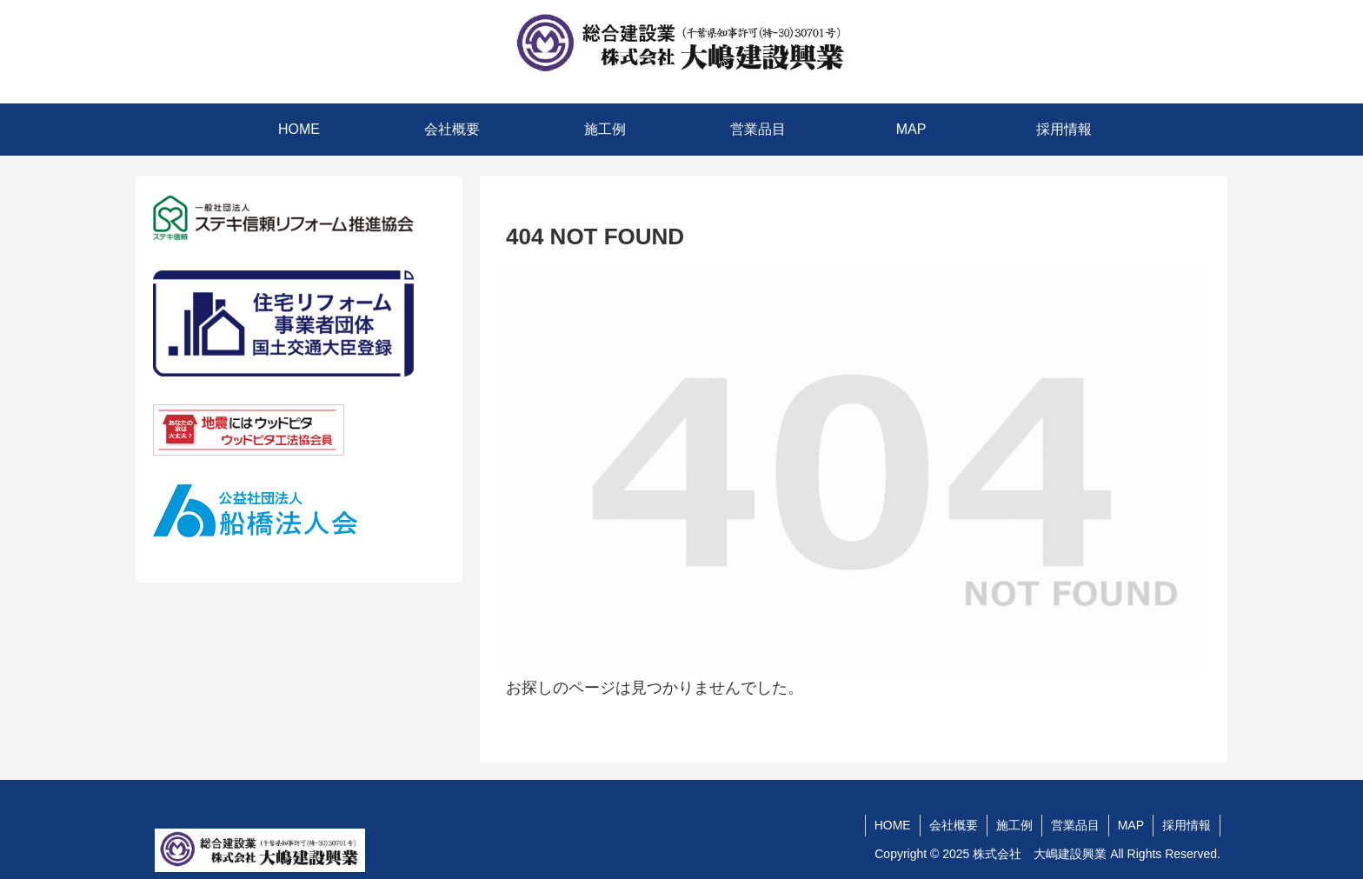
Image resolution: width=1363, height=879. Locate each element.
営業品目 (1075, 825)
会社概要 (953, 825)
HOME (892, 825)
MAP (1131, 825)
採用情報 (1186, 825)
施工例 (1014, 825)
